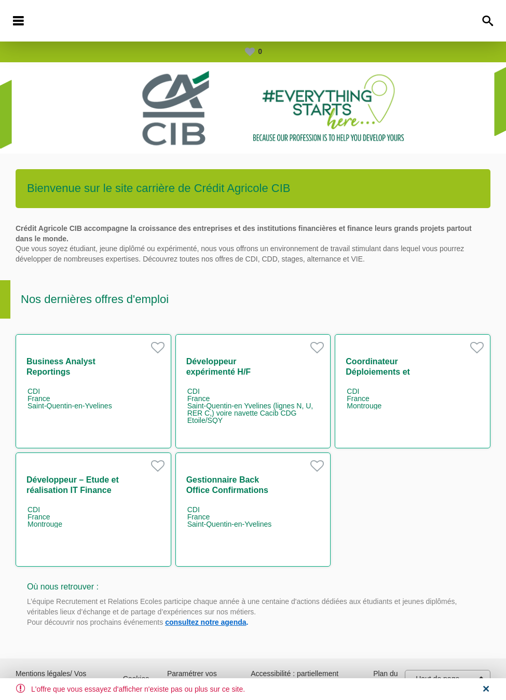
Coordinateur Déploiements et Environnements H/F (386, 372)
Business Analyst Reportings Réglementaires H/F (65, 372)
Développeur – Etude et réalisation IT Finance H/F (72, 490)
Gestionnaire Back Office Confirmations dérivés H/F (227, 490)
